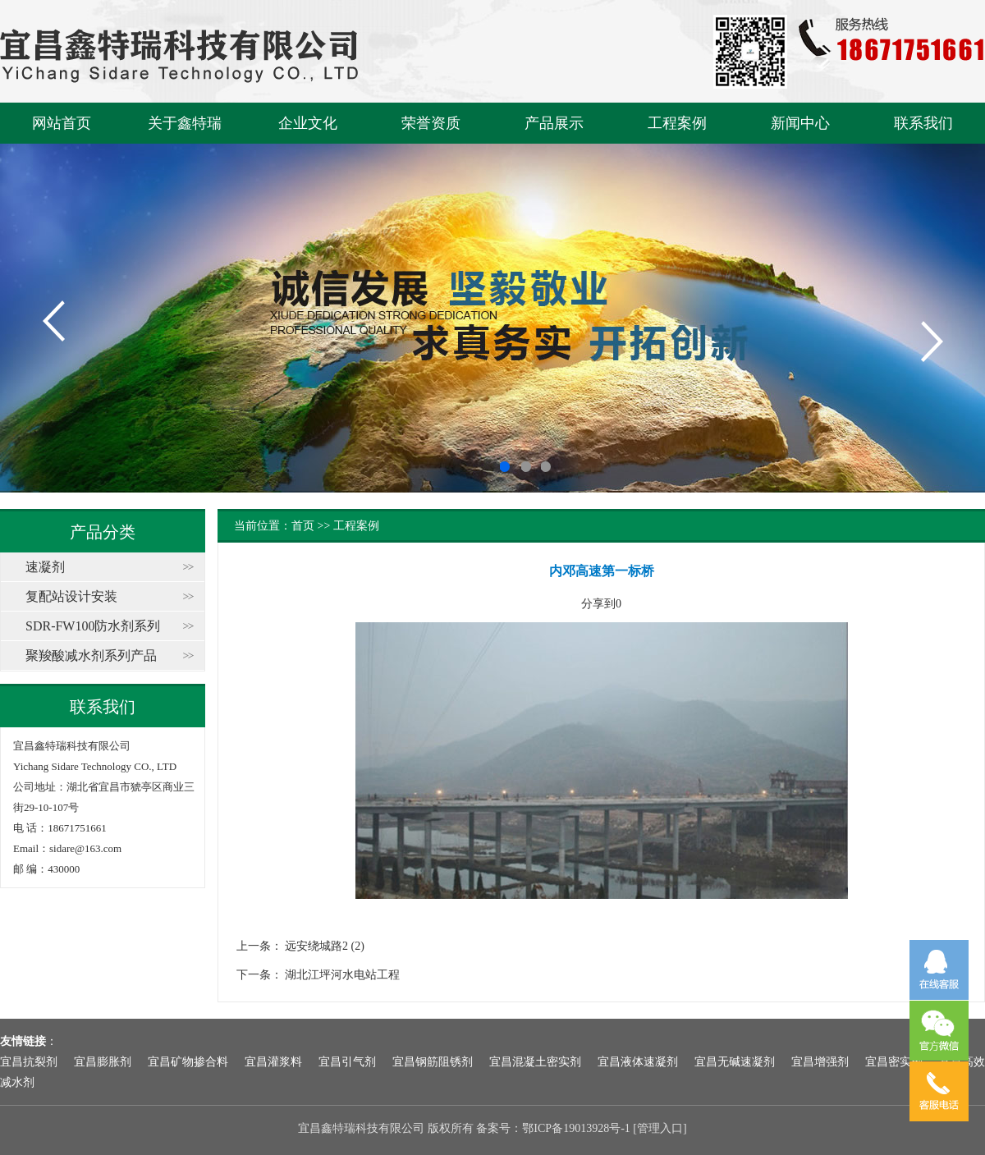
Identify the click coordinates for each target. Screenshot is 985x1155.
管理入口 (660, 1128)
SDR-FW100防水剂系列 (92, 626)
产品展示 (554, 123)
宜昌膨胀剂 (102, 1062)
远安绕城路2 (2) (324, 946)
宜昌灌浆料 (273, 1062)
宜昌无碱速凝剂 (734, 1062)
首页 (302, 526)
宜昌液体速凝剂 (638, 1062)
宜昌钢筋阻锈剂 (432, 1062)
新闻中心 (800, 123)
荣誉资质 (430, 123)
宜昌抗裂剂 (28, 1062)
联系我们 (923, 123)
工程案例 (677, 123)
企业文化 (307, 123)
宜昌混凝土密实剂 (535, 1062)
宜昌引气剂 (347, 1062)
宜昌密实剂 (894, 1062)
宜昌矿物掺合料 (188, 1062)
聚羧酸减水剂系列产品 (91, 655)
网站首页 (61, 123)
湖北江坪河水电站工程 (342, 975)
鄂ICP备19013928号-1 (576, 1128)
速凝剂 (45, 567)
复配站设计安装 (71, 596)
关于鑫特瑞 (185, 123)
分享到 (598, 604)
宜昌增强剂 (820, 1062)
